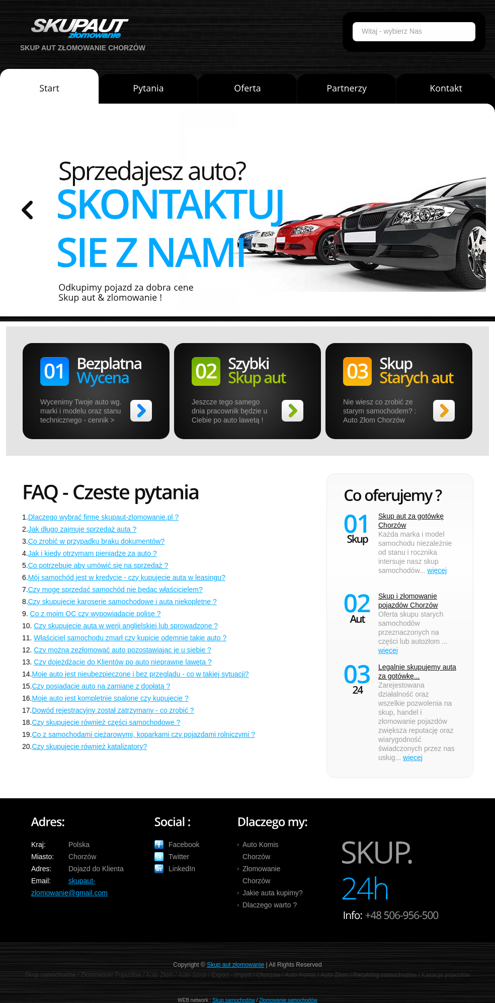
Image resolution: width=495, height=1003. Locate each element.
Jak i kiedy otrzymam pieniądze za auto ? (92, 553)
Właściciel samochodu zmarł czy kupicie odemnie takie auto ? (130, 638)
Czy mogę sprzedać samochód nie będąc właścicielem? (115, 590)
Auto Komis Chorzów (260, 851)
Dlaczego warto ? (269, 905)
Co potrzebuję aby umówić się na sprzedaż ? (98, 565)
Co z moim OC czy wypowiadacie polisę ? (95, 614)
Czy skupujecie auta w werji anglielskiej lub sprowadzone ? (126, 626)
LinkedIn (182, 869)
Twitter (179, 857)
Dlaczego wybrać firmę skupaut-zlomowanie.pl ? (103, 517)
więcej (437, 570)
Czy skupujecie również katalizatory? (89, 746)
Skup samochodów (233, 1000)
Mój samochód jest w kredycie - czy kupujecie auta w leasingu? (126, 577)
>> (141, 411)
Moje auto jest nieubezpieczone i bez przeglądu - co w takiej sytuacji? (140, 674)
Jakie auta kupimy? (272, 893)
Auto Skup (76, 28)
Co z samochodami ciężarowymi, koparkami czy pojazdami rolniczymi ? (143, 734)
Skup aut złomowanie (235, 964)
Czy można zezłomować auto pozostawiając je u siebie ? (122, 650)
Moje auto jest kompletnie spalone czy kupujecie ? (110, 698)
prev (27, 210)
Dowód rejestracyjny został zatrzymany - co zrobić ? (113, 710)
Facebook (184, 845)
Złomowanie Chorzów (261, 875)
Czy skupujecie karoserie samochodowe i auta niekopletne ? (122, 602)
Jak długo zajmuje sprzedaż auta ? (82, 529)
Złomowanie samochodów (288, 1000)
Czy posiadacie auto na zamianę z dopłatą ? (101, 686)
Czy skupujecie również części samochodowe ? (106, 722)
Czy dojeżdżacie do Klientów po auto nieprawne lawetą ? (122, 662)
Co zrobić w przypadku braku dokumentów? (96, 541)
